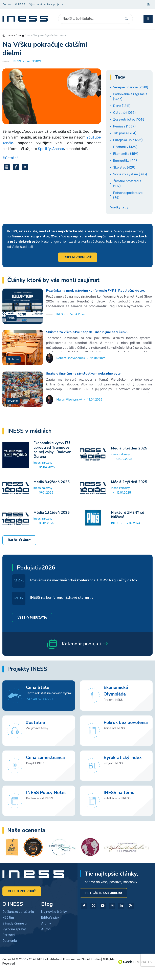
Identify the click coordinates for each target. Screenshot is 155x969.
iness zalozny (43, 462)
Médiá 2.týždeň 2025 (129, 481)
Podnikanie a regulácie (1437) (130, 96)
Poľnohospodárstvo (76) (127, 195)
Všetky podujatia (32, 617)
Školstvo (13, 359)
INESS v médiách (29, 431)
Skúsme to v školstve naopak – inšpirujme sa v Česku (87, 332)
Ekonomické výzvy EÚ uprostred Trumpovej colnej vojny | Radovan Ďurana (52, 449)
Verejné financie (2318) (130, 87)
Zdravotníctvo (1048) (129, 119)
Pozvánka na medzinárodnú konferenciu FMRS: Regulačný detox (95, 290)
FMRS (11, 318)
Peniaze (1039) (124, 126)
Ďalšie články (19, 540)
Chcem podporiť (78, 257)
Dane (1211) (121, 106)
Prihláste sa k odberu (103, 893)
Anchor (58, 149)
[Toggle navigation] (148, 19)
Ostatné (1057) (124, 113)
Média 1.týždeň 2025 (52, 512)
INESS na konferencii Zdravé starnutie (61, 597)
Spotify (44, 149)
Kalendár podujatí (77, 644)
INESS (115, 523)
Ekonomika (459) (125, 154)
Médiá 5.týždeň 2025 (129, 448)
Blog (21, 35)
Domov (8, 35)
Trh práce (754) (124, 133)
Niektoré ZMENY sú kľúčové (127, 515)
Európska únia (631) (127, 140)
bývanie (12, 401)
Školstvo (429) (124, 167)
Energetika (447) (125, 161)
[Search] (90, 19)
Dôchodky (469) (125, 147)
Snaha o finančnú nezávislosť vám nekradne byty (83, 373)
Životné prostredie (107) (127, 183)
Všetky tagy (119, 207)
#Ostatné (10, 158)
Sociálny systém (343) (130, 174)
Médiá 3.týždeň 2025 (52, 481)
